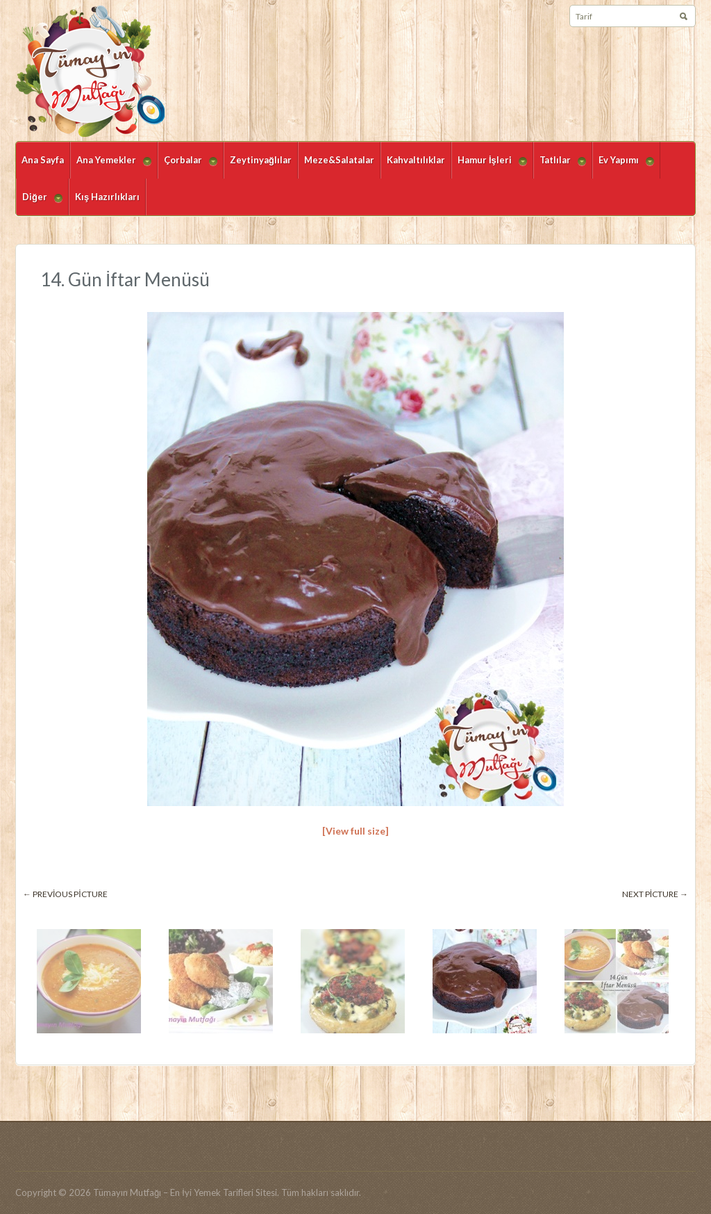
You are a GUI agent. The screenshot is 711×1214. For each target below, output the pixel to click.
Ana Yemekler (110, 166)
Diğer (39, 203)
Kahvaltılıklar (416, 159)
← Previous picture (65, 894)
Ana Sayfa (43, 159)
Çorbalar (187, 166)
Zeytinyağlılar (261, 159)
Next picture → (655, 894)
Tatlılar (559, 166)
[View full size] (355, 831)
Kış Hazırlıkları (107, 196)
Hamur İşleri (489, 166)
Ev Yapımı (623, 166)
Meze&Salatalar (339, 159)
